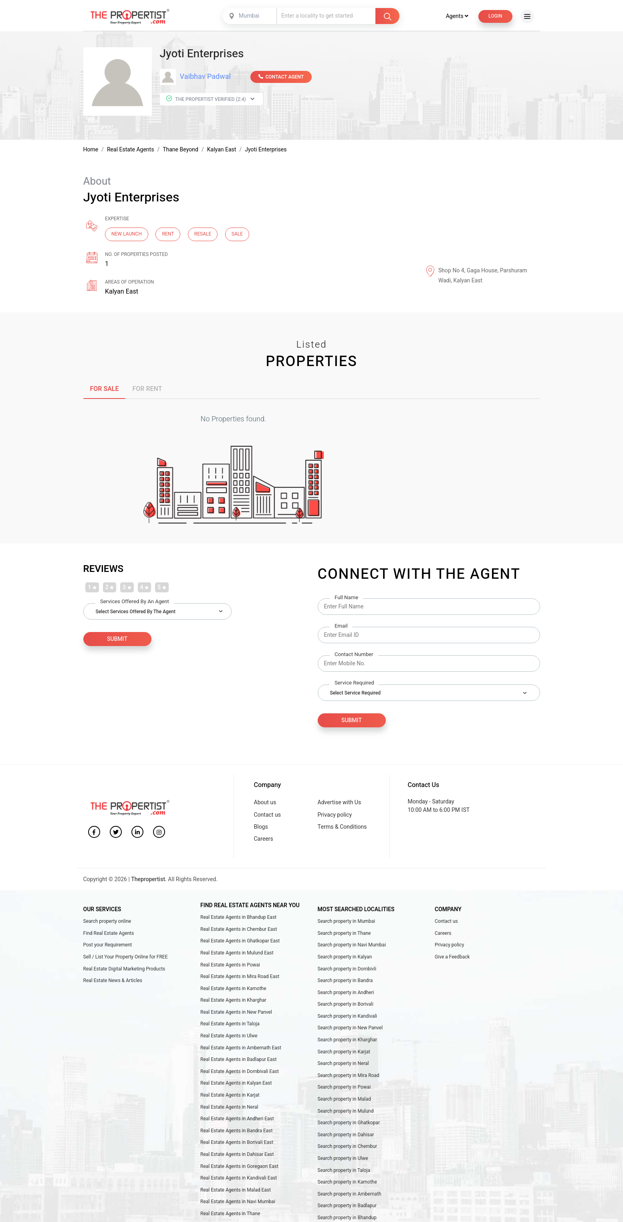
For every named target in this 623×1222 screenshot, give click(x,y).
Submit (351, 721)
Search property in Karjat (344, 1052)
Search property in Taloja (344, 1170)
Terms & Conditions (342, 827)
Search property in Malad (344, 1099)
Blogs (261, 827)
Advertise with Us (339, 803)
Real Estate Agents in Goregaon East (239, 1166)
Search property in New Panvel (350, 1028)
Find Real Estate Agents (108, 933)
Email (341, 627)
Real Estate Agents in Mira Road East (239, 977)
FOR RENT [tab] (147, 390)
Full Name (346, 598)
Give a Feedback (452, 957)
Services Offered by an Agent (134, 602)
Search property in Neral (343, 1064)
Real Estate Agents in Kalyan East (236, 1083)
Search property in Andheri (346, 993)
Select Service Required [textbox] (355, 693)
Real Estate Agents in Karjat (230, 1095)
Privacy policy (335, 815)
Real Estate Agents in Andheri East (237, 1119)
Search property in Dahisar (346, 1135)
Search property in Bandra (345, 981)
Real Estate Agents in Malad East (235, 1190)
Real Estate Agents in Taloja (230, 1024)
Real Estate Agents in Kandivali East (238, 1178)
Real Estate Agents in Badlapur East (238, 1060)
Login (495, 16)
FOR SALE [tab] (104, 390)
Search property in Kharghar (347, 1040)
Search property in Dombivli (347, 969)
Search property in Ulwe (343, 1159)
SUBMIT (117, 639)
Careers (263, 839)
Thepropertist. (149, 880)
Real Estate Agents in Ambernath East (240, 1048)
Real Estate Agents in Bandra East (236, 1131)
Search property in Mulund (346, 1111)
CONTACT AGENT (281, 77)
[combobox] (250, 17)
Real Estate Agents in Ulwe (228, 1036)
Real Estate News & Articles (112, 981)
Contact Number (354, 655)
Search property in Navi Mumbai (352, 945)
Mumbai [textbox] (249, 16)
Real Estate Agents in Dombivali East (239, 1072)
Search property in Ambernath (349, 1194)
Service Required (354, 684)
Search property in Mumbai (346, 922)
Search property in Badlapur (347, 1206)
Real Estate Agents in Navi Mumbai (237, 1202)
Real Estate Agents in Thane (230, 1214)
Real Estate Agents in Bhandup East (238, 918)
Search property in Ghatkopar (349, 1123)
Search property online (107, 922)
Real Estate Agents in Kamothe (233, 988)
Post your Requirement (107, 945)
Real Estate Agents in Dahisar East (237, 1155)
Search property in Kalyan (345, 957)
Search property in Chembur (347, 1147)
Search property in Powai (344, 1087)
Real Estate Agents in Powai (230, 965)
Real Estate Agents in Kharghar (233, 1001)
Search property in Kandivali (347, 1017)
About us (265, 803)
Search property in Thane (344, 933)
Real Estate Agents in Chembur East (238, 929)
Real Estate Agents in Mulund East (237, 953)
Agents (457, 17)
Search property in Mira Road (348, 1076)
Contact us (267, 815)
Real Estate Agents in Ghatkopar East (240, 941)
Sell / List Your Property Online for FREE (125, 957)
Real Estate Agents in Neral (229, 1107)
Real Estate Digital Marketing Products (124, 969)
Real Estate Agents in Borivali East (236, 1143)
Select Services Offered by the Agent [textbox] (135, 612)
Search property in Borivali (346, 1005)
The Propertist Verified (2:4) (210, 99)
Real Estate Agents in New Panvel (236, 1013)
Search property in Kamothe (347, 1182)
